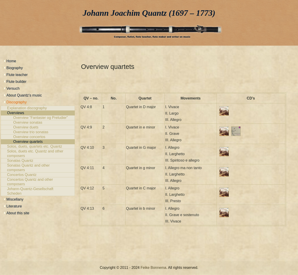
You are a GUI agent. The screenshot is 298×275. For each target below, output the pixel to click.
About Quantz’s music (24, 95)
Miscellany (15, 199)
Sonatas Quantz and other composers (38, 167)
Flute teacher (17, 75)
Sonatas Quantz (38, 160)
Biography (14, 68)
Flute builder (16, 82)
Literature (14, 206)
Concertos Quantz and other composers (38, 181)
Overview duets (38, 127)
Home (11, 61)
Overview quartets (38, 141)
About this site (17, 213)
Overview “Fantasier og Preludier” (38, 117)
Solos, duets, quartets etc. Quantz (38, 146)
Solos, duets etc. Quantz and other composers (38, 153)
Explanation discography (38, 108)
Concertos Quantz (38, 175)
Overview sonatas (38, 122)
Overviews (38, 113)
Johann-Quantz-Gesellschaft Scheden (38, 191)
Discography (16, 102)
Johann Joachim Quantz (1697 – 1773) (149, 13)
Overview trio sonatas (38, 132)
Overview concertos (38, 137)
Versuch (13, 88)
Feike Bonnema (153, 268)
